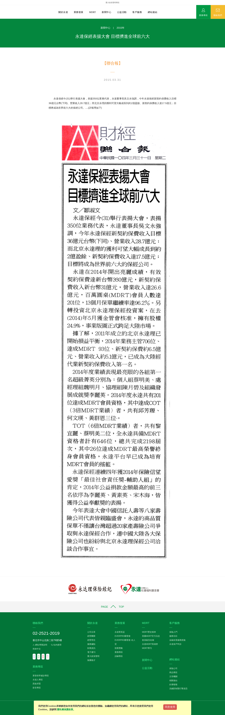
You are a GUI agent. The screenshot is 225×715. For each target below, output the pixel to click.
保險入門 (173, 632)
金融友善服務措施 (177, 640)
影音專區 (37, 688)
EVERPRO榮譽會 (122, 636)
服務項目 (173, 636)
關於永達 (63, 12)
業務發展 (78, 12)
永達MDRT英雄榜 (150, 644)
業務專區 (203, 15)
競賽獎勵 (119, 648)
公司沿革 (91, 632)
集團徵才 (91, 660)
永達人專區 (38, 679)
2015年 (121, 27)
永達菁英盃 (120, 632)
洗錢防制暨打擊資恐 (178, 688)
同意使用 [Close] (170, 707)
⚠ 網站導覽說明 (40, 645)
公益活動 (122, 12)
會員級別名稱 (148, 640)
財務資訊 (91, 648)
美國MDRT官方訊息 (151, 636)
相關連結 (173, 680)
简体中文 (37, 649)
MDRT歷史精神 (149, 632)
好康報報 (173, 684)
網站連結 (152, 12)
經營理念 (91, 640)
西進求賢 (37, 683)
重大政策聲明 (93, 656)
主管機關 (173, 676)
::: (1, 20)
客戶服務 (137, 12)
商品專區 (173, 672)
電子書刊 (91, 652)
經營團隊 (91, 636)
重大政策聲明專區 (112, 3)
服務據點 (91, 644)
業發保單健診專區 (41, 675)
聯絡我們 (217, 15)
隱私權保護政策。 (66, 709)
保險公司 (173, 668)
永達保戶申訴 (175, 644)
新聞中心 (106, 12)
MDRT (92, 12)
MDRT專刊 (147, 648)
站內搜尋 (55, 645)
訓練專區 (119, 656)
